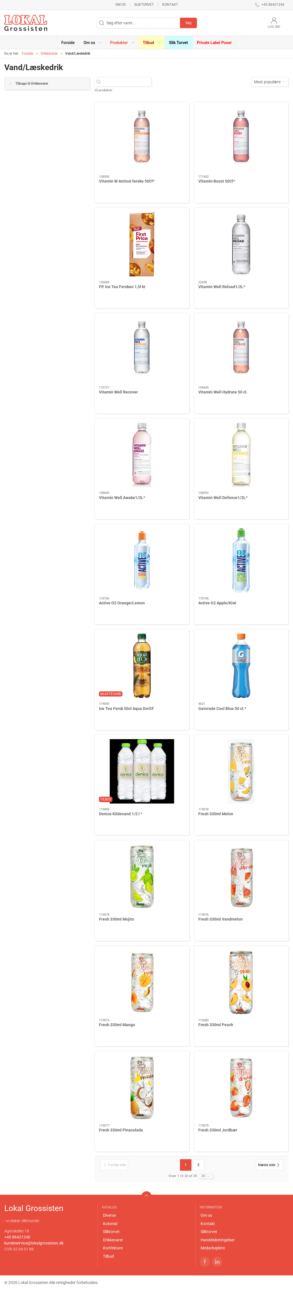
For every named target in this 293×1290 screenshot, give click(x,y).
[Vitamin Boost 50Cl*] (241, 138)
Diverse (109, 1215)
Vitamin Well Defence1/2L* (223, 497)
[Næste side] (269, 1165)
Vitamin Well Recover (118, 392)
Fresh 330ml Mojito (116, 919)
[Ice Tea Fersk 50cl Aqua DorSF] (142, 666)
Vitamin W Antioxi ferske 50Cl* (127, 181)
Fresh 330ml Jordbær (217, 1130)
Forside (27, 54)
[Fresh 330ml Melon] (241, 771)
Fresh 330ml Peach (215, 1024)
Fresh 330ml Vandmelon (220, 919)
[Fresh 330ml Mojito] (142, 876)
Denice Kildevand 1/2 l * (120, 814)
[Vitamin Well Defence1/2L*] (241, 455)
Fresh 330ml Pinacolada (121, 1130)
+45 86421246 (17, 1237)
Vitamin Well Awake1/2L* (122, 497)
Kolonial (110, 1223)
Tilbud (108, 1256)
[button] (92, 42)
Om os (120, 5)
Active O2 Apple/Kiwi (217, 603)
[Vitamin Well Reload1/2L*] (241, 244)
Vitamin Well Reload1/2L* (221, 286)
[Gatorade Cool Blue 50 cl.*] (241, 666)
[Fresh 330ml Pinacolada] (142, 1087)
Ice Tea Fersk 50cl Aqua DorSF (126, 708)
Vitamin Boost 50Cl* (216, 181)
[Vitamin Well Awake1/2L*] (142, 455)
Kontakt (170, 5)
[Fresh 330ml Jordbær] (241, 1087)
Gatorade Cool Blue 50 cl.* (222, 708)
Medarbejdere (213, 1248)
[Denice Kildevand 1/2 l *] (142, 771)
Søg (188, 23)
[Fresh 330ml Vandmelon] (241, 876)
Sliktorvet (144, 5)
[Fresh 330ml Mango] (142, 982)
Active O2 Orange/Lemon (122, 603)
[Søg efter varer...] (126, 82)
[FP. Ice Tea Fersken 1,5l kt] (142, 244)
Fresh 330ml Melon (215, 814)
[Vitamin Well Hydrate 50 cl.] (241, 349)
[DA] (25, 22)
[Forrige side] (114, 1165)
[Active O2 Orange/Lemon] (142, 560)
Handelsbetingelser (218, 1240)
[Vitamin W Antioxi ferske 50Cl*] (142, 138)
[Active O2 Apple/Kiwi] (241, 560)
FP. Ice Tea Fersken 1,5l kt (122, 286)
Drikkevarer (49, 54)
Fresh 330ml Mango (117, 1024)
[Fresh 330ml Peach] (241, 982)
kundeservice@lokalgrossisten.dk (34, 1243)
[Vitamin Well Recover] (142, 349)
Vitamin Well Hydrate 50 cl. (223, 392)
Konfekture (113, 1248)
